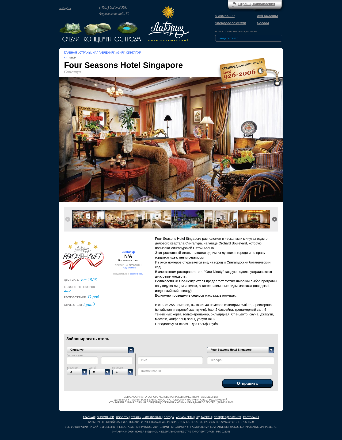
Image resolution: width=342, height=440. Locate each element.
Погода (263, 23)
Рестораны (251, 417)
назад (72, 57)
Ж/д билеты (267, 16)
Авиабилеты (185, 417)
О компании (225, 16)
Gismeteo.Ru (136, 273)
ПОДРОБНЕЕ (129, 267)
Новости (122, 417)
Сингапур (133, 52)
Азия (120, 52)
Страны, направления (256, 4)
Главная (70, 52)
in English (65, 8)
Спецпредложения (230, 23)
